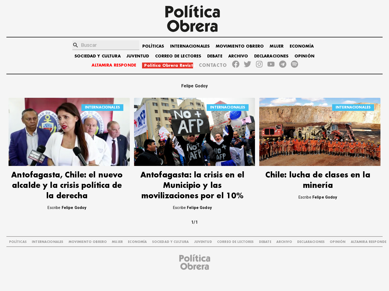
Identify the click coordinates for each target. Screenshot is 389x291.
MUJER (277, 46)
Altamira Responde (369, 241)
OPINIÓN (304, 56)
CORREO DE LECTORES (178, 56)
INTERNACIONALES (190, 46)
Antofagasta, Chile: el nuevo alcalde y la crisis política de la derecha (67, 186)
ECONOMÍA (302, 46)
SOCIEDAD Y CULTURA (97, 56)
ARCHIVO (238, 56)
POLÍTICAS (153, 46)
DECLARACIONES (271, 56)
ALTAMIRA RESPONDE (114, 65)
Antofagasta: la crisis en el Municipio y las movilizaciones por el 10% (192, 186)
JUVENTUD (138, 56)
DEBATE (214, 56)
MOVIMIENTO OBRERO (240, 46)
